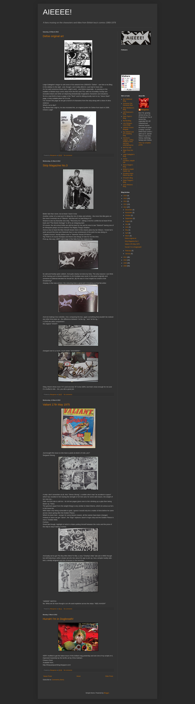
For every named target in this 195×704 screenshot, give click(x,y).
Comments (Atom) (58, 680)
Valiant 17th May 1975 (56, 404)
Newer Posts (47, 676)
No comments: (68, 155)
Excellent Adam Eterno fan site (128, 174)
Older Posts (109, 676)
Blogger (106, 693)
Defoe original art (53, 36)
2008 (125, 266)
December (129, 210)
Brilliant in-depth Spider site (128, 170)
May (126, 230)
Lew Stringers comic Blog (127, 124)
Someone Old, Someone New (128, 104)
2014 (125, 201)
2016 (125, 195)
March (127, 236)
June (127, 227)
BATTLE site (127, 148)
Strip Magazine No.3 (55, 165)
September (129, 218)
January (128, 254)
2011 (125, 257)
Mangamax (145, 110)
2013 (125, 204)
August (127, 221)
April (127, 233)
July (126, 224)
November (129, 212)
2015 (125, 198)
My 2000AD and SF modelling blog (128, 133)
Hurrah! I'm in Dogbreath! (58, 618)
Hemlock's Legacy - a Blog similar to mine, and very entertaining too (128, 141)
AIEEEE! (57, 12)
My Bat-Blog (127, 121)
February (128, 251)
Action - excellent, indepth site (129, 160)
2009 (125, 263)
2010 (125, 260)
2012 (125, 207)
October (128, 215)
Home (79, 676)
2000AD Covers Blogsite (128, 128)
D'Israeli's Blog (128, 178)
